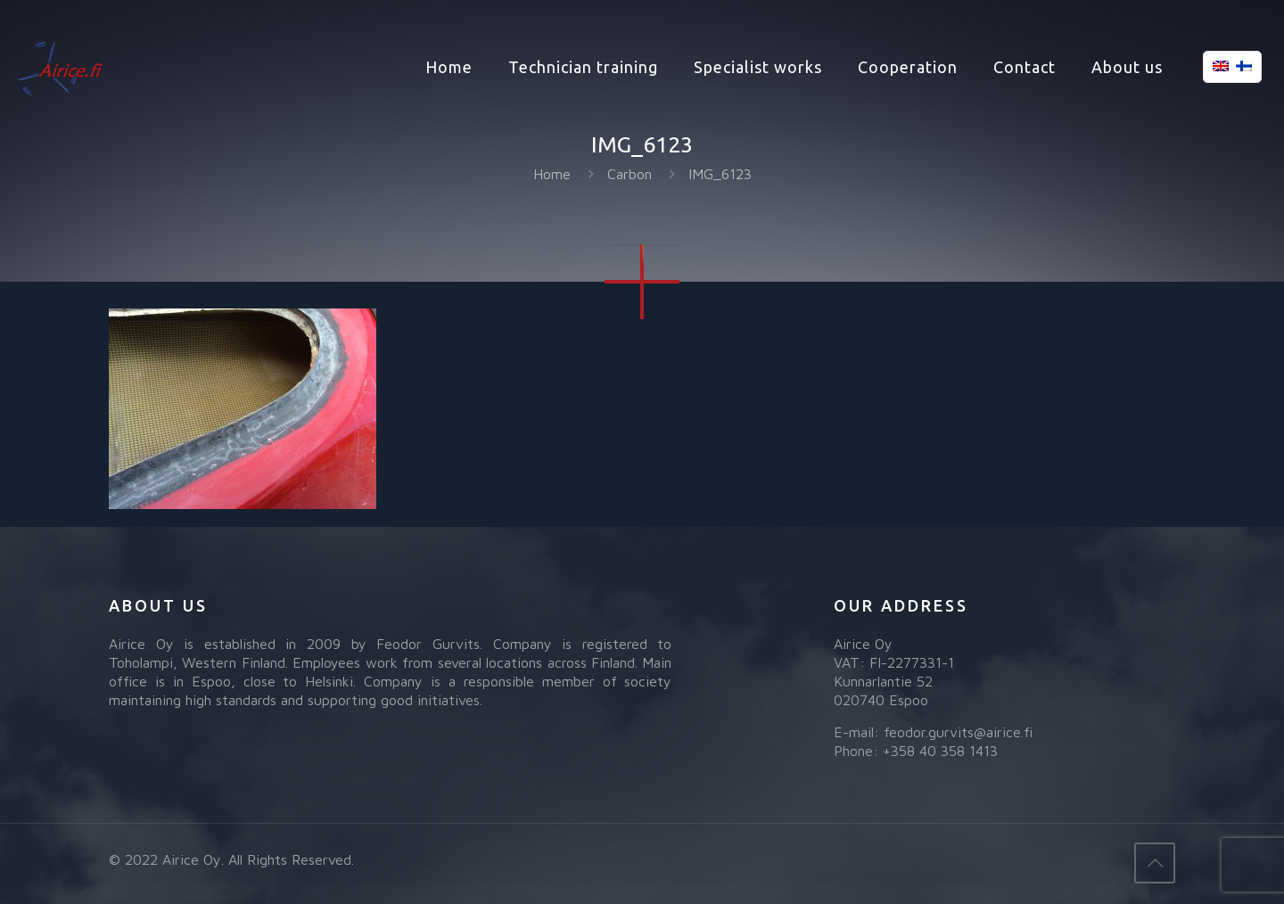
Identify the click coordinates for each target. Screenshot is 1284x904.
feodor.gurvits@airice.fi (958, 732)
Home (552, 174)
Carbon (629, 174)
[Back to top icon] (1154, 862)
